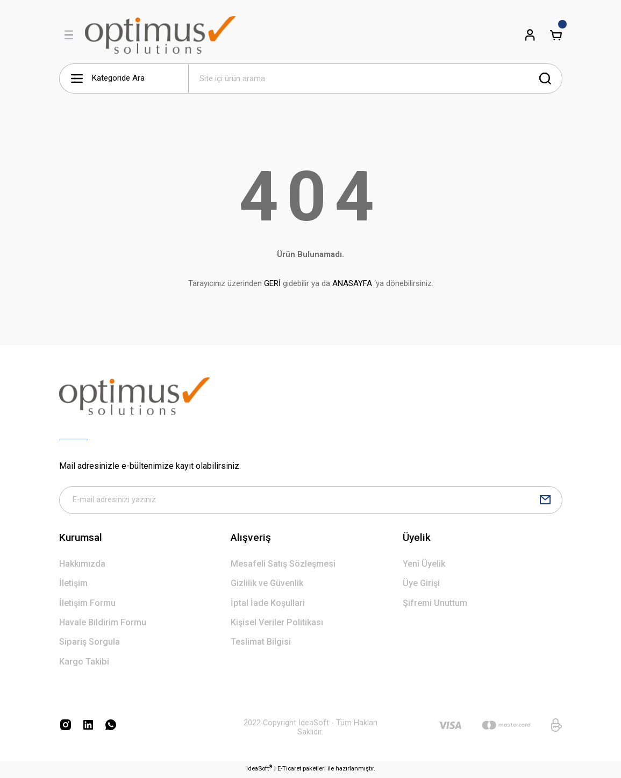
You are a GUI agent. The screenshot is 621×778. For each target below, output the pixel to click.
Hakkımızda (82, 566)
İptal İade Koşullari (268, 605)
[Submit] (545, 501)
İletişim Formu (87, 605)
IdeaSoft (259, 770)
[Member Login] (530, 35)
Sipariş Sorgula (89, 644)
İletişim (73, 585)
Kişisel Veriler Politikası (277, 624)
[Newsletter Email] (310, 501)
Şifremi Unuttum (435, 605)
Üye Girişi (421, 585)
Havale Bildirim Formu (102, 624)
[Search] (375, 78)
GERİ (272, 283)
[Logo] (160, 35)
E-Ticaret (289, 770)
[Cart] (555, 35)
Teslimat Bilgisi (261, 644)
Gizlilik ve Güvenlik (267, 585)
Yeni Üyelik (424, 566)
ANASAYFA (352, 283)
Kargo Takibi (84, 664)
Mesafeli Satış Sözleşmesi (283, 566)
